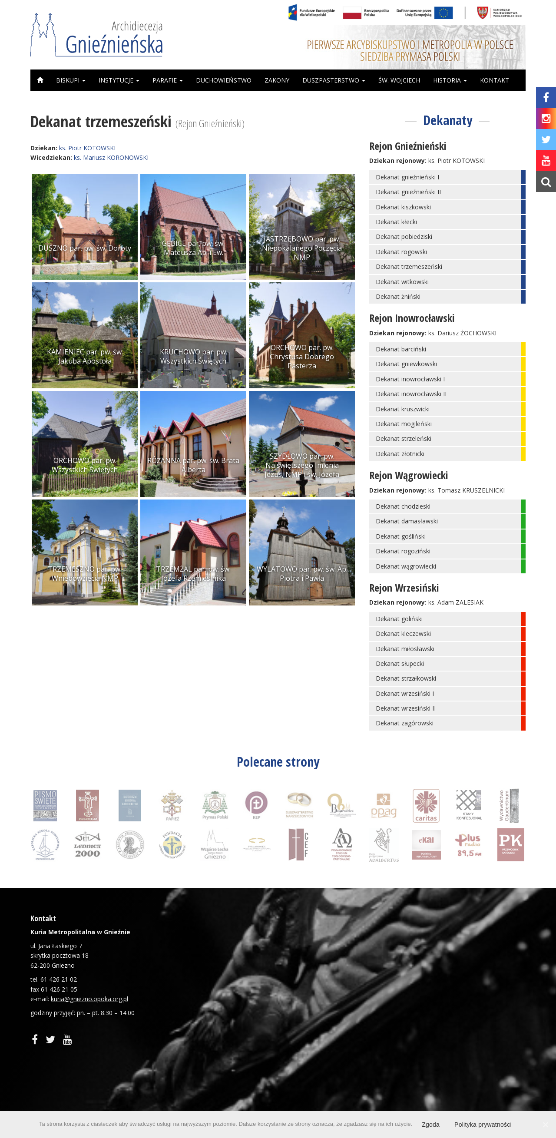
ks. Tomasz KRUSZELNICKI (466, 490)
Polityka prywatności (483, 1124)
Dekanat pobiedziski (404, 236)
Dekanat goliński (399, 619)
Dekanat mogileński (404, 424)
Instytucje (119, 80)
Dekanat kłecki (396, 222)
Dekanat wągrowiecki (406, 566)
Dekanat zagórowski (405, 723)
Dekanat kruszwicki (403, 409)
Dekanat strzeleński (403, 438)
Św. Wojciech (399, 80)
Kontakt (494, 80)
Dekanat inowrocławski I (410, 379)
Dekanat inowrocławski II (411, 394)
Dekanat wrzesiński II (406, 708)
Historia (450, 80)
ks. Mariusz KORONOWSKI (111, 157)
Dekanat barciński (401, 349)
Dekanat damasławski (407, 521)
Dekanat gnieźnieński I (407, 177)
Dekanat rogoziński (403, 551)
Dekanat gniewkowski (406, 364)
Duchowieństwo (224, 80)
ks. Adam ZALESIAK (455, 602)
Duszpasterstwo (333, 80)
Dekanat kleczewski (403, 633)
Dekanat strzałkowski (406, 678)
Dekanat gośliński (401, 536)
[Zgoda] (545, 1124)
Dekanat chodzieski (403, 506)
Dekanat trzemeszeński (409, 266)
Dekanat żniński (398, 296)
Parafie (167, 80)
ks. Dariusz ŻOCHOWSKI (462, 333)
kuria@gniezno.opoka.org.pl (89, 999)
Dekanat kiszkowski (403, 207)
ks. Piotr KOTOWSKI (87, 148)
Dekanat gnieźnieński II (408, 192)
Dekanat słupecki (400, 663)
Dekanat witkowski (402, 282)
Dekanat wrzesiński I (405, 693)
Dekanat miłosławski (405, 649)
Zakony (277, 80)
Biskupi (71, 80)
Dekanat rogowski (401, 252)
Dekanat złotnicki (400, 454)
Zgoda (431, 1124)
